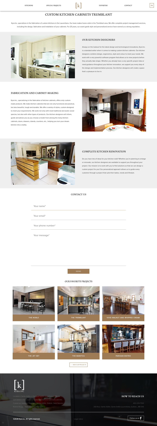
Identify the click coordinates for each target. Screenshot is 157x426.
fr (152, 5)
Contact (128, 5)
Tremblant (32, 403)
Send (78, 271)
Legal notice (78, 419)
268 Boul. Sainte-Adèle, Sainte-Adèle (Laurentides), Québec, (119, 407)
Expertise (103, 5)
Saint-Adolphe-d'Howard (34, 407)
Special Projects (53, 5)
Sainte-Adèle (41, 403)
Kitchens (29, 5)
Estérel (50, 403)
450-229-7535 (138, 403)
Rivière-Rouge (18, 407)
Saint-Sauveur (58, 403)
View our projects (79, 365)
